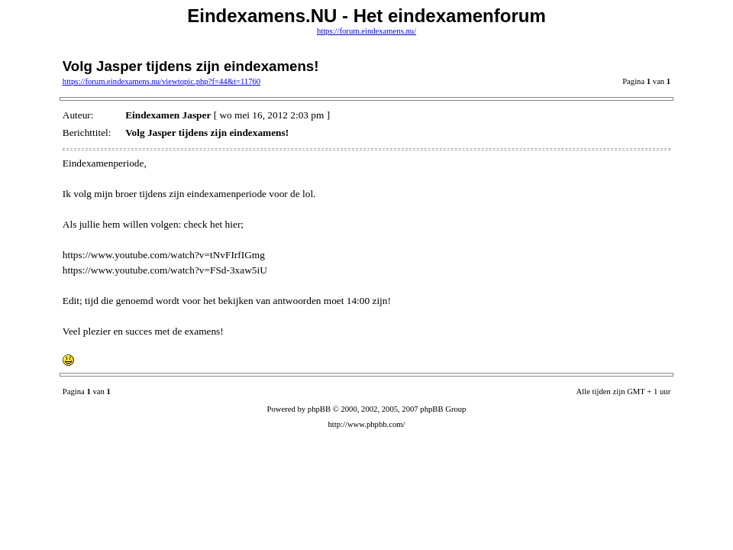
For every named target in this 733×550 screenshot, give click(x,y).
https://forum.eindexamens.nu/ (366, 31)
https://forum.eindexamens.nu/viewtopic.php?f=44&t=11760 (161, 81)
